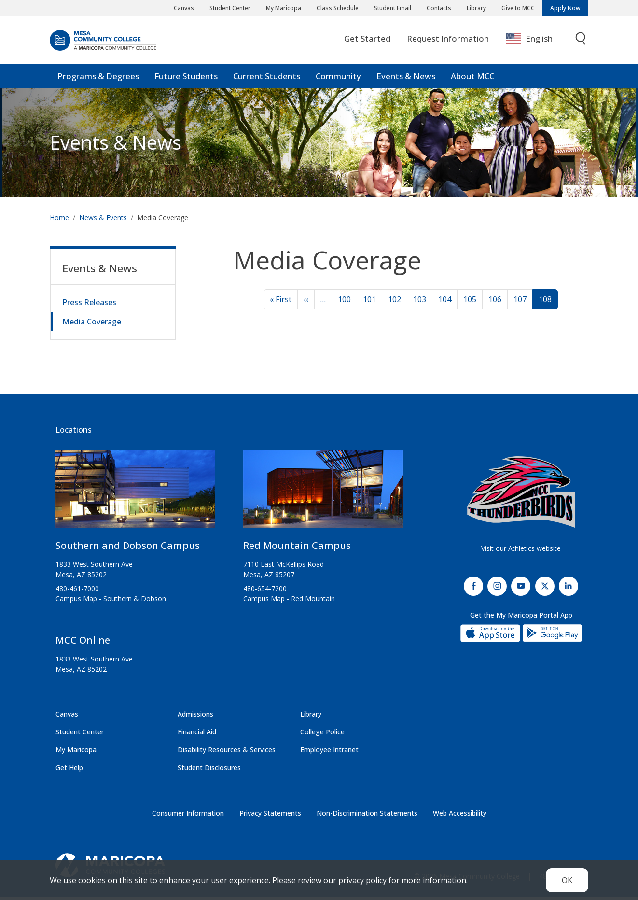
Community (338, 79)
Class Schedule (338, 8)
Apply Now (565, 8)
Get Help (69, 770)
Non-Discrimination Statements (367, 816)
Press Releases (89, 305)
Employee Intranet (329, 753)
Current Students (266, 79)
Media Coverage (91, 325)
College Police (322, 735)
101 (369, 302)
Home (59, 220)
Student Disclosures (209, 770)
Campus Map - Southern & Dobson (110, 601)
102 (394, 302)
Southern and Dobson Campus (127, 548)
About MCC (472, 79)
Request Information (448, 41)
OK (567, 880)
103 (419, 302)
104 (444, 302)
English (529, 42)
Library (476, 8)
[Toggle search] (581, 42)
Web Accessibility (459, 816)
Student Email (392, 8)
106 (494, 302)
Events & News (405, 79)
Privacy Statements (270, 816)
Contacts (439, 8)
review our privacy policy (342, 880)
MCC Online (82, 643)
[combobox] (536, 42)
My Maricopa (283, 8)
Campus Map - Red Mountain (289, 601)
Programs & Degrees (98, 79)
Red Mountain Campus (297, 548)
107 (520, 302)
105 (469, 302)
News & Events (103, 220)
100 (344, 302)
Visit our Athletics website (521, 551)
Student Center (229, 8)
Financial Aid (197, 735)
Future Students (186, 79)
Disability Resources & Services (227, 753)
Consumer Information (188, 816)
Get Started (367, 41)
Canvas (184, 8)
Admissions (195, 717)
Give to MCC (518, 8)
